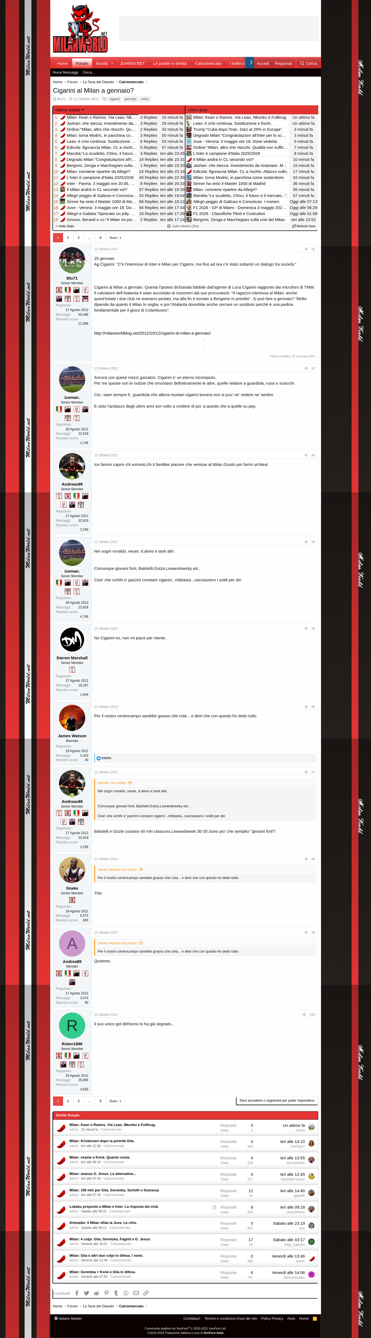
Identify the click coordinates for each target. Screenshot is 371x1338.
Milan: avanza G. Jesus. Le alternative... (102, 1174)
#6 (313, 707)
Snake (72, 888)
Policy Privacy (272, 1318)
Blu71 (61, 99)
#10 (312, 1015)
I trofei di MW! (242, 63)
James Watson (72, 735)
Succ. (113, 238)
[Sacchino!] (85, 299)
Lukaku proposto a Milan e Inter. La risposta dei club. (114, 1207)
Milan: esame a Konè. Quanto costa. (99, 1157)
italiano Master (68, 1318)
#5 (313, 629)
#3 (313, 455)
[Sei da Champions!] (85, 290)
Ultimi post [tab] (197, 110)
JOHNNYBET (132, 63)
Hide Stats (65, 226)
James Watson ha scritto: (117, 869)
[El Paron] (76, 290)
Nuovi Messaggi (65, 72)
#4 (313, 542)
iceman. (72, 397)
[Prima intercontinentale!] (76, 299)
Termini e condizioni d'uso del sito (230, 1318)
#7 (313, 772)
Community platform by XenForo (185, 1328)
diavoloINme (296, 1163)
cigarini (114, 99)
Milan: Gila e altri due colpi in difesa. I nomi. (106, 1255)
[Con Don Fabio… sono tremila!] (59, 299)
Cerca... (89, 72)
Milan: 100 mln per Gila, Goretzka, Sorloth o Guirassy (114, 1190)
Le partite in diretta (170, 63)
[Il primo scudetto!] (68, 290)
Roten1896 (72, 1043)
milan (145, 99)
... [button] (89, 238)
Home (62, 63)
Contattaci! (191, 1318)
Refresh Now (304, 226)
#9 (313, 932)
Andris (300, 1130)
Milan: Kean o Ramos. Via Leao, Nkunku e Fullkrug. (112, 1125)
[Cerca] (308, 63)
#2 (313, 368)
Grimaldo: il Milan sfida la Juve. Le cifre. (103, 1223)
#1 (313, 249)
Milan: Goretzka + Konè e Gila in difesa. (102, 1272)
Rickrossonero (294, 1277)
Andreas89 (72, 484)
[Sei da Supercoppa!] (68, 299)
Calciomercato (208, 63)
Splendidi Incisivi (293, 1179)
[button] (112, 63)
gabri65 (299, 1196)
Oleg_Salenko (294, 1245)
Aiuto (291, 1318)
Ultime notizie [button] (68, 110)
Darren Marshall (72, 657)
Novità (102, 63)
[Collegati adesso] (72, 478)
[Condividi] (306, 249)
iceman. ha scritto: (112, 783)
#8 (313, 859)
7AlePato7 (297, 1146)
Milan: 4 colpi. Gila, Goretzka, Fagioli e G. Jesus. (110, 1239)
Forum (82, 63)
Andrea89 (72, 961)
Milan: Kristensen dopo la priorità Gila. (101, 1141)
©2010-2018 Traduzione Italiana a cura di (185, 1332)
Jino (302, 1228)
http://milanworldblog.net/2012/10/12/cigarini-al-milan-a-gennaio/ (152, 333)
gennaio (130, 99)
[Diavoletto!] (59, 290)
